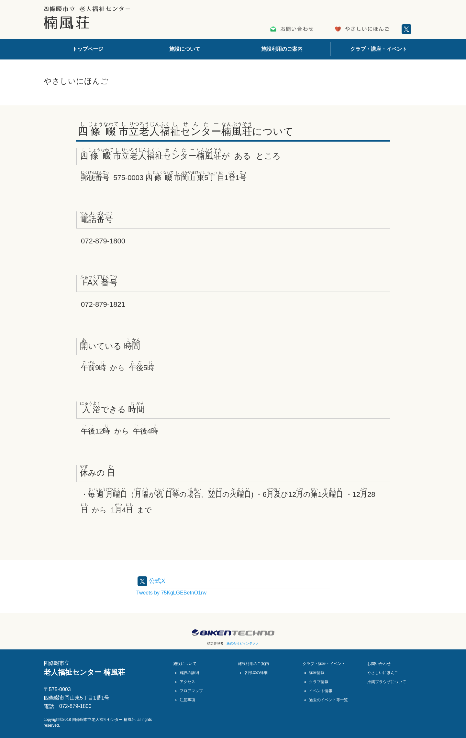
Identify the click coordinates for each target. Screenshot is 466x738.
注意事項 (187, 700)
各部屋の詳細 (256, 672)
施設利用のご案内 (282, 49)
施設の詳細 (189, 672)
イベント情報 (320, 691)
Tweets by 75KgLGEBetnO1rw (171, 592)
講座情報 (317, 672)
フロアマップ (191, 691)
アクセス (187, 681)
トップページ (87, 49)
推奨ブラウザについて (386, 681)
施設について (184, 49)
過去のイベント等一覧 (328, 700)
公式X (152, 580)
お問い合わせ (379, 663)
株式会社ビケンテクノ (243, 643)
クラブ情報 (318, 681)
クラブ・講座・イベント (378, 49)
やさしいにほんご (382, 672)
